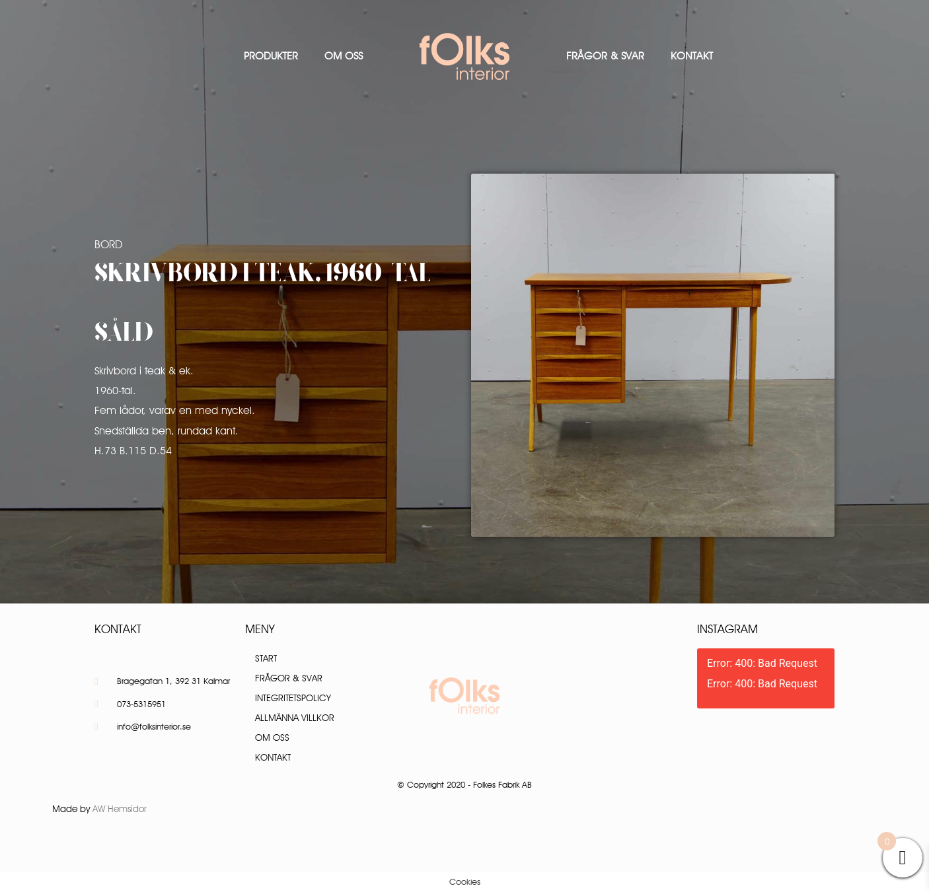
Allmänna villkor (294, 717)
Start (266, 658)
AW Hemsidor (120, 809)
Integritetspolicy (293, 698)
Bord (108, 244)
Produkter (271, 56)
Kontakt (692, 56)
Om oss (343, 56)
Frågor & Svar (605, 56)
